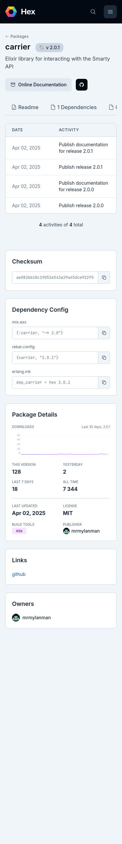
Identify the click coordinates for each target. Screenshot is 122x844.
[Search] (93, 12)
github (19, 574)
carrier (17, 46)
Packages (17, 36)
